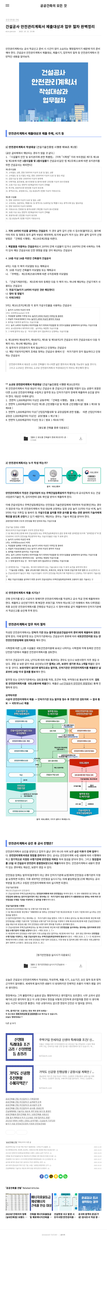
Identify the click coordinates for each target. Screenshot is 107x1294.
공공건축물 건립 (11, 1196)
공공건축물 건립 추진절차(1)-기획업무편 (22, 1152)
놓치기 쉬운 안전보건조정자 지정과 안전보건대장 (26, 1177)
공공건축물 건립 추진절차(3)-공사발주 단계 (23, 1158)
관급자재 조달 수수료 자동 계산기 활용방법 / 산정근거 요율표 (27, 1200)
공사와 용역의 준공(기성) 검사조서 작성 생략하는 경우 (24, 1216)
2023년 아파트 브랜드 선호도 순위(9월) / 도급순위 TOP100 (30, 1174)
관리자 (62, 1288)
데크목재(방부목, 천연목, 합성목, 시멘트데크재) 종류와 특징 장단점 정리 (30, 1204)
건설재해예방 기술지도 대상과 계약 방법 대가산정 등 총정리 (26, 1222)
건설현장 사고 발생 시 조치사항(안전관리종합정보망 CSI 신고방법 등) (30, 1213)
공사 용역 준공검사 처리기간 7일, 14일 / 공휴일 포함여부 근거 (27, 1219)
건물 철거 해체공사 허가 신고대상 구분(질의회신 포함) (28, 1171)
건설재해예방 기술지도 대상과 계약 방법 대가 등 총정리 (28, 1165)
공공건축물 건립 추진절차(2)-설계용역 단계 (23, 1155)
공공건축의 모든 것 (53, 5)
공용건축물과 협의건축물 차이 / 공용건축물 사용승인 (27, 1168)
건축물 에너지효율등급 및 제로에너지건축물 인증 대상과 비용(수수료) (30, 1210)
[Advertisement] (53, 433)
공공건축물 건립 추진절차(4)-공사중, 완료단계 (25, 1162)
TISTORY (54, 1288)
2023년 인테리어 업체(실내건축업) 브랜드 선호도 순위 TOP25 (27, 1207)
